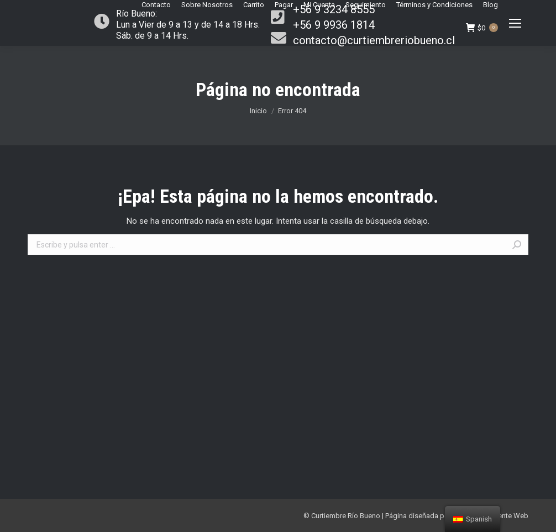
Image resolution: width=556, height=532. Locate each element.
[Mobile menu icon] (515, 23)
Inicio (258, 111)
